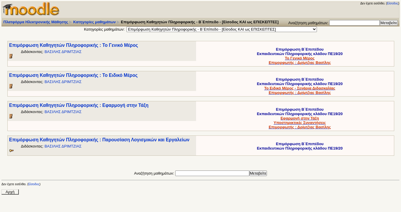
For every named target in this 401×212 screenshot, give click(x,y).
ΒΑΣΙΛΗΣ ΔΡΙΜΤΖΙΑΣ (62, 51)
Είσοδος (392, 3)
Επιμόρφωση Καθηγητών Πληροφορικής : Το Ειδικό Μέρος (73, 75)
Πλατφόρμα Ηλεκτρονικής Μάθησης (36, 22)
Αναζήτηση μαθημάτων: (309, 23)
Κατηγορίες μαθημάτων (94, 22)
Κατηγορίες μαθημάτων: (104, 29)
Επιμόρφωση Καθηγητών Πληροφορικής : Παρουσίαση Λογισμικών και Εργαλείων (99, 139)
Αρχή (10, 192)
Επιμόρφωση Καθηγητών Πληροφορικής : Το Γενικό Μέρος (73, 45)
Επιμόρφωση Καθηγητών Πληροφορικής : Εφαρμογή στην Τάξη (78, 105)
